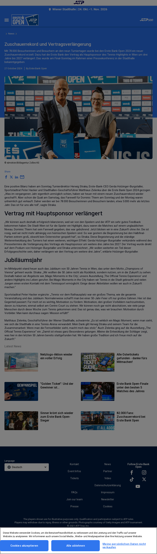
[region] (78, 540)
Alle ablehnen (75, 545)
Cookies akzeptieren (24, 545)
